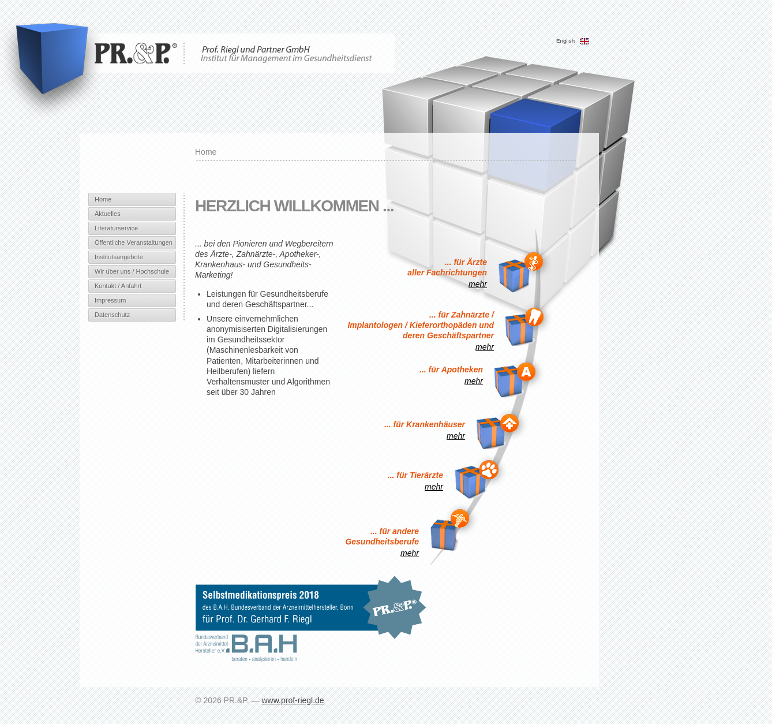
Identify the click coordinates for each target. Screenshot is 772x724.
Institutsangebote (119, 256)
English (573, 41)
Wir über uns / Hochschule (132, 271)
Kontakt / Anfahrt (118, 285)
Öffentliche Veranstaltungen (134, 242)
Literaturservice (116, 228)
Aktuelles (108, 213)
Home (103, 199)
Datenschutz (112, 314)
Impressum (110, 300)
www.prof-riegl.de (292, 700)
